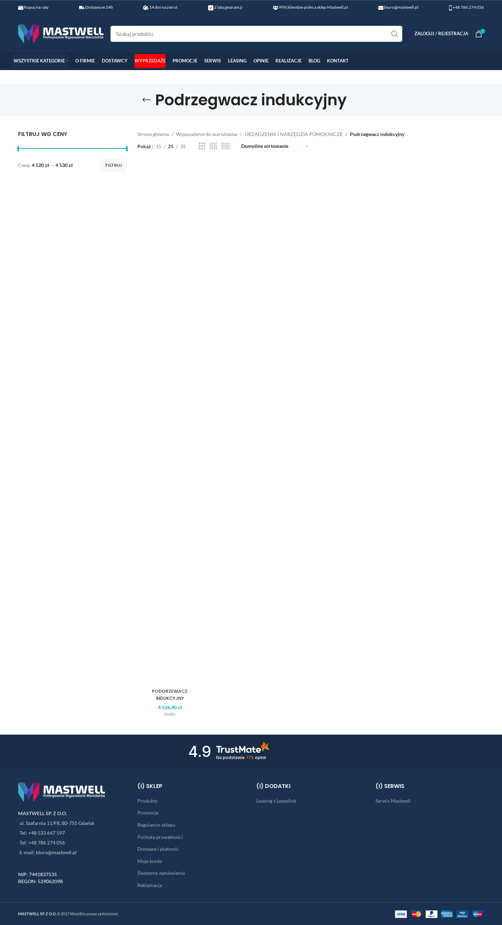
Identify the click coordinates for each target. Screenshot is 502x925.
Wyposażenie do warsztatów (206, 134)
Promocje (148, 813)
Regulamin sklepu (156, 825)
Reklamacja (149, 885)
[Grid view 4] (213, 146)
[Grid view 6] (225, 146)
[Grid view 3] (202, 146)
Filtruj (113, 165)
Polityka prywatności (160, 837)
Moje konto (149, 861)
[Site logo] (61, 33)
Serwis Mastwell (393, 801)
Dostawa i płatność (158, 849)
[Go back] (146, 100)
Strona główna (153, 134)
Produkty (147, 801)
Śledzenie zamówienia (161, 873)
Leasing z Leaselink (276, 801)
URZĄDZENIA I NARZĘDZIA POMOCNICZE (294, 134)
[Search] (256, 34)
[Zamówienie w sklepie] (275, 146)
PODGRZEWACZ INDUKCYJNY (168, 695)
